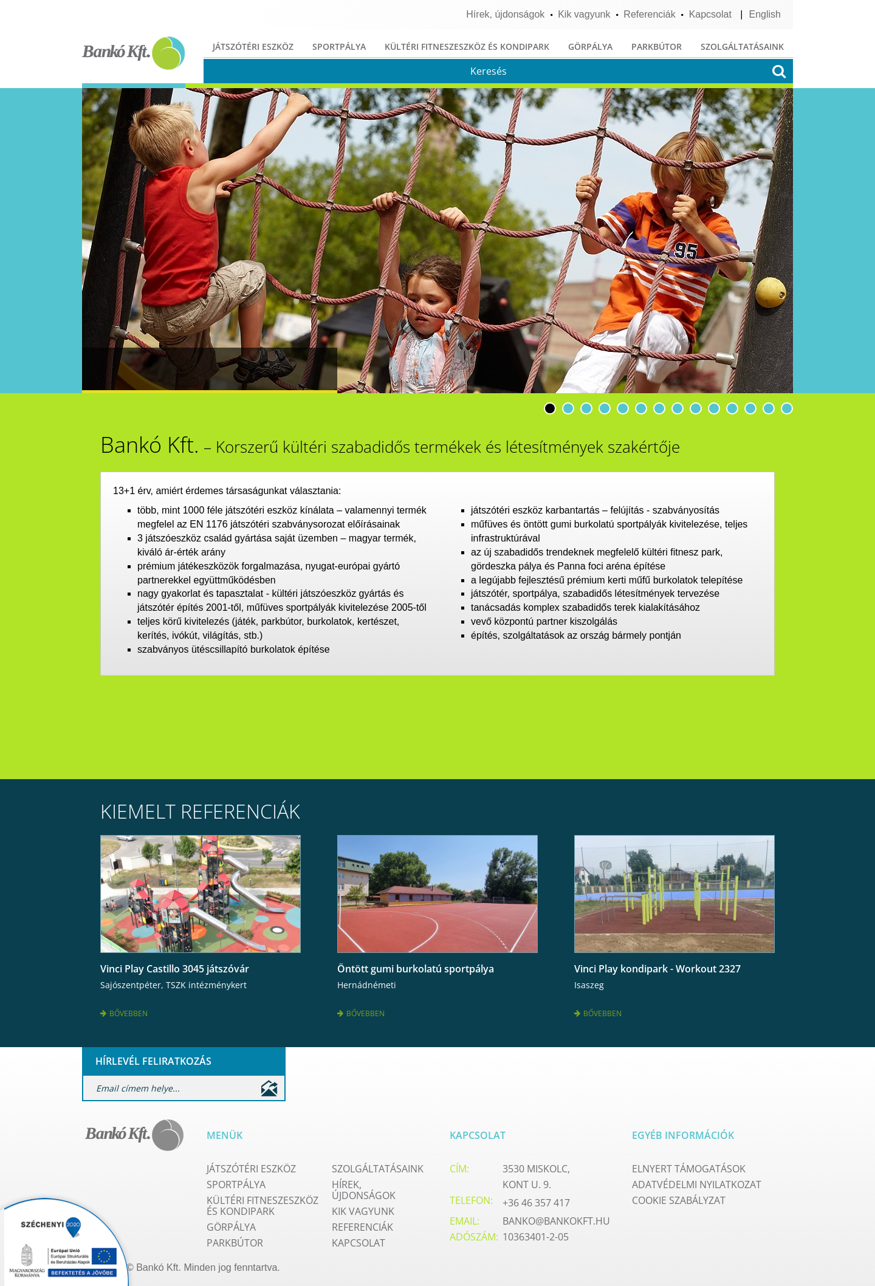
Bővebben (124, 1013)
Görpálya (590, 46)
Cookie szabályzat (679, 1199)
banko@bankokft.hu (556, 1219)
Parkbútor (656, 46)
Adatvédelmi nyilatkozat (696, 1183)
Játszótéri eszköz (253, 46)
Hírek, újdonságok (505, 14)
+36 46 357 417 (536, 1201)
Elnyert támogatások (689, 1167)
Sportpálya (339, 46)
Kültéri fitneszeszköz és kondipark (467, 46)
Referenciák (649, 14)
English (765, 14)
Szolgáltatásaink (742, 46)
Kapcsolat (710, 14)
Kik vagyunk (584, 14)
